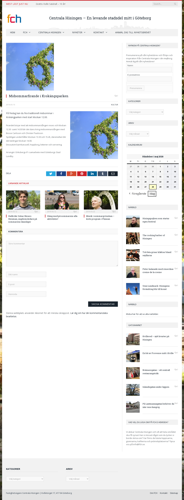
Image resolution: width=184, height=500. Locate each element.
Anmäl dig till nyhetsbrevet (133, 32)
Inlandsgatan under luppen (156, 386)
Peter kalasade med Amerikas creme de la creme (158, 270)
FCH (25, 32)
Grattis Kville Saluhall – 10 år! (50, 4)
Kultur (114, 104)
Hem (12, 32)
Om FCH (153, 492)
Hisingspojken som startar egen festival (156, 220)
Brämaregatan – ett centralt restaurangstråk (156, 371)
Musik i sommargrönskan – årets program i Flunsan (100, 217)
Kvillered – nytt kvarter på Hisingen (156, 338)
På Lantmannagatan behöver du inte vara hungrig (158, 405)
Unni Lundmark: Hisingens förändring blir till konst (156, 287)
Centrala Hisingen (49, 32)
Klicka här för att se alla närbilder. (142, 313)
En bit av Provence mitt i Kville (158, 353)
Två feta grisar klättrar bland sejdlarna (157, 254)
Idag (152, 193)
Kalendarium (135, 144)
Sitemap (174, 492)
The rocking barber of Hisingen (154, 237)
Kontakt (98, 32)
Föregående (137, 194)
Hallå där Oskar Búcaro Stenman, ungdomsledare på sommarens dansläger (22, 218)
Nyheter (77, 32)
